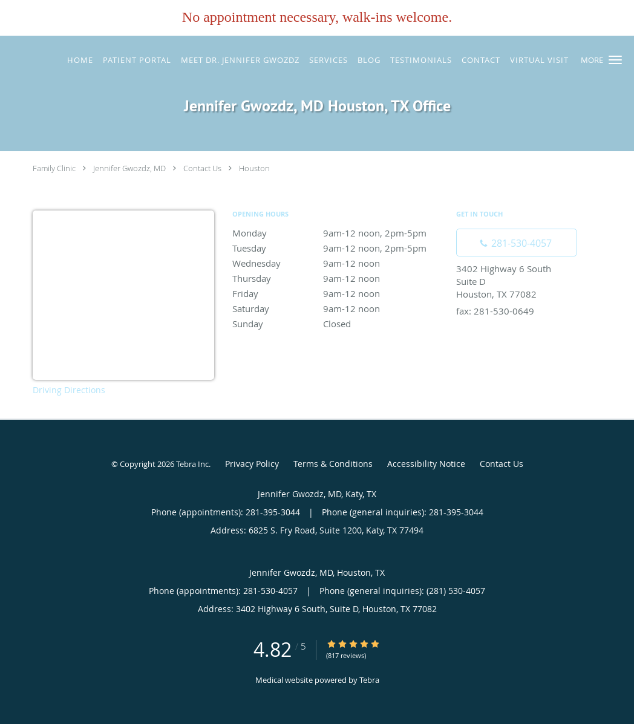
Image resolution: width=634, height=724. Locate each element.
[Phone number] (516, 242)
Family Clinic (54, 168)
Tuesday (338, 248)
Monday (338, 233)
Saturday (338, 308)
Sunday (338, 324)
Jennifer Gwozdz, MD (129, 168)
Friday (338, 293)
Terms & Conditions (333, 463)
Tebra (369, 679)
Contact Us (202, 168)
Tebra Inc (192, 463)
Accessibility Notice (426, 463)
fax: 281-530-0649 (495, 311)
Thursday (338, 278)
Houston (254, 168)
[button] (615, 60)
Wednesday (338, 263)
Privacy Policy (252, 463)
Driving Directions (69, 390)
